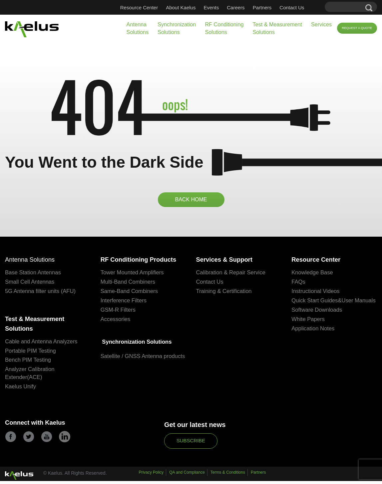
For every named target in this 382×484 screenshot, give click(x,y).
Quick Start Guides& (317, 302)
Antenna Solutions (138, 28)
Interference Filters (124, 302)
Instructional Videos (316, 293)
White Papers (308, 329)
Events (211, 7)
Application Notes (313, 338)
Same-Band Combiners (130, 293)
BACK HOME (191, 200)
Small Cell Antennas (30, 283)
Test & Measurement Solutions (277, 28)
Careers (235, 7)
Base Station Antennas (33, 274)
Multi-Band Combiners (129, 283)
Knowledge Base (312, 274)
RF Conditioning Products (142, 261)
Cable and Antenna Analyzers (42, 345)
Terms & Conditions (227, 476)
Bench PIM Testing (28, 363)
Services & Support (227, 261)
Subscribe (191, 444)
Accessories (116, 321)
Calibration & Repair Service (231, 274)
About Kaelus (180, 7)
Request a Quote (357, 28)
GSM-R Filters (119, 311)
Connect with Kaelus (38, 426)
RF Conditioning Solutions (224, 28)
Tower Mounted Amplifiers (133, 274)
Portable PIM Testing (31, 354)
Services (321, 24)
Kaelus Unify (21, 390)
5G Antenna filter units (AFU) (41, 293)
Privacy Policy (151, 476)
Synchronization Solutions (177, 28)
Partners (262, 7)
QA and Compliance (187, 476)
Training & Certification (224, 293)
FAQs (298, 283)
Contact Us (291, 7)
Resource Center (139, 7)
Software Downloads (317, 319)
